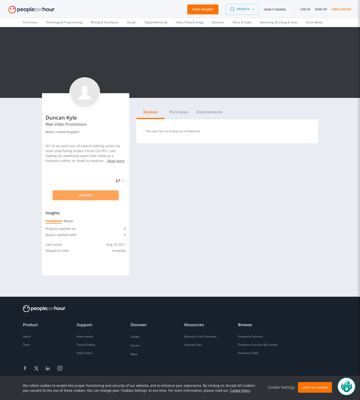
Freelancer (54, 221)
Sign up (321, 9)
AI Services (30, 22)
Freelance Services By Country (258, 345)
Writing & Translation (104, 22)
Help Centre (84, 353)
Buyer (68, 221)
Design (131, 22)
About (27, 336)
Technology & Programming (64, 22)
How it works (275, 9)
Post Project (202, 9)
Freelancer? (342, 9)
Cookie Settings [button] (281, 387)
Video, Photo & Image (190, 22)
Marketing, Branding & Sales (278, 22)
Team (26, 345)
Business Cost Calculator (200, 336)
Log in (305, 9)
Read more (116, 160)
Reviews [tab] (150, 112)
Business (218, 22)
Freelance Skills (248, 353)
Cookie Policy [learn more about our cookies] (240, 390)
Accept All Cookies (315, 387)
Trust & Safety (86, 345)
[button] (242, 9)
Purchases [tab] (179, 112)
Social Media (314, 22)
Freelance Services (250, 336)
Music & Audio (242, 22)
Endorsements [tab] (210, 112)
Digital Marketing (156, 22)
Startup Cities (193, 345)
